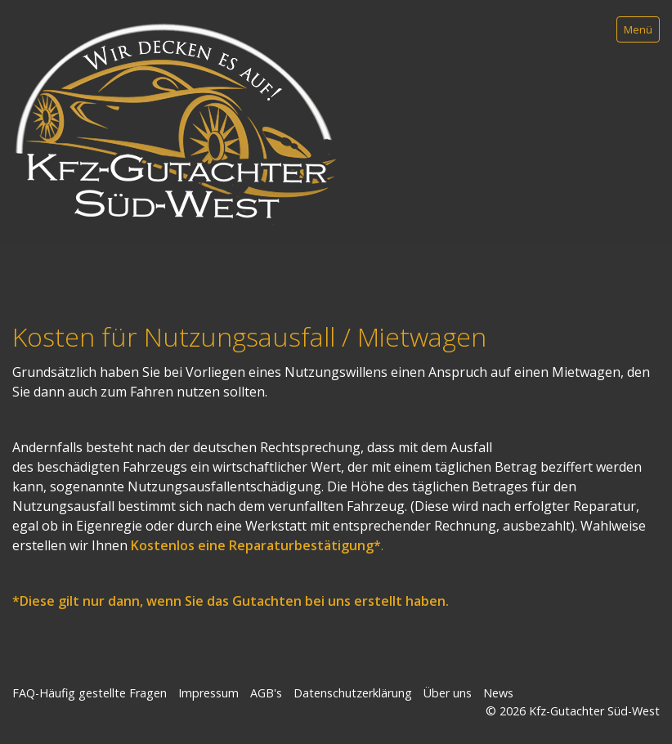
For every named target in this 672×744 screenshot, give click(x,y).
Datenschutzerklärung (352, 693)
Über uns (447, 693)
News (498, 693)
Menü (638, 29)
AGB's (266, 693)
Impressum (208, 693)
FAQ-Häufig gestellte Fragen (89, 693)
